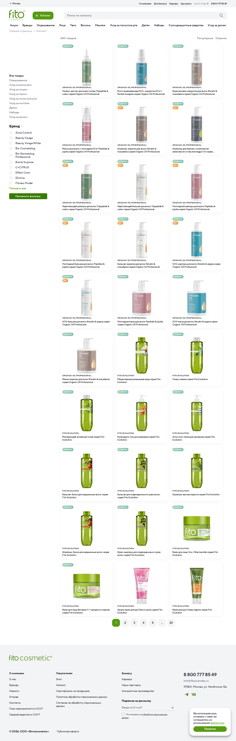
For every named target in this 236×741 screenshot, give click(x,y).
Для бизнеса (160, 3)
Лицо (62, 25)
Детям (146, 25)
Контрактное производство (138, 691)
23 (171, 623)
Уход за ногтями (19, 103)
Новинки (221, 38)
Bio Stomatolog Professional (24, 155)
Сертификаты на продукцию (73, 691)
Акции (14, 25)
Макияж (100, 25)
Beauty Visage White (28, 143)
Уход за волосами (20, 85)
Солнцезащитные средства (186, 25)
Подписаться (172, 708)
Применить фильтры (28, 196)
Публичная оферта (68, 731)
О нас (12, 679)
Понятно (210, 729)
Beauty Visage (24, 138)
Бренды (27, 25)
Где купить (186, 3)
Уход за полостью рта (123, 25)
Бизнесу (127, 673)
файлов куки (217, 723)
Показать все (17, 188)
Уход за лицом (18, 89)
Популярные (205, 38)
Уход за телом (18, 94)
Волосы (86, 25)
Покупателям (64, 673)
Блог (59, 679)
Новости (14, 691)
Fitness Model (24, 183)
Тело (73, 25)
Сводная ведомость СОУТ (24, 714)
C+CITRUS (22, 167)
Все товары (16, 75)
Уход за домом (217, 25)
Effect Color (22, 172)
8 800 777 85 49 (219, 3)
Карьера (173, 3)
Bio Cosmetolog (25, 148)
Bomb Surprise (24, 162)
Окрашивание (45, 25)
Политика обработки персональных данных (81, 697)
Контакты (14, 702)
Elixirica (20, 178)
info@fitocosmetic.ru (196, 681)
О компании (145, 3)
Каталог (61, 685)
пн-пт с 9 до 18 (201, 3)
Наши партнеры (131, 685)
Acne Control (23, 132)
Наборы (159, 25)
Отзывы (14, 697)
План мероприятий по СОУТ (26, 708)
